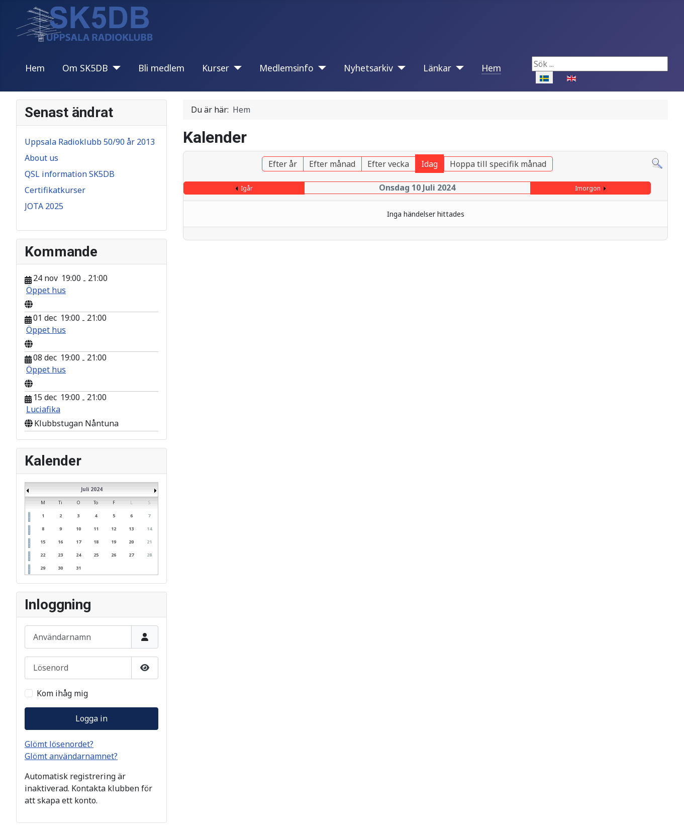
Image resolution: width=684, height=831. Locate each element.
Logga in (91, 718)
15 (42, 541)
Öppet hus (46, 290)
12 (113, 528)
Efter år (282, 163)
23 (60, 554)
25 (96, 554)
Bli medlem (161, 68)
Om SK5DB (85, 68)
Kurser (215, 68)
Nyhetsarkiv (368, 68)
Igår (247, 188)
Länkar (437, 68)
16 (60, 541)
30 (60, 568)
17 (78, 541)
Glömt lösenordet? (59, 744)
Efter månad (332, 163)
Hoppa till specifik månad (498, 163)
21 (149, 541)
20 (131, 541)
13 (131, 528)
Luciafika (43, 409)
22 (42, 554)
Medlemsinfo (286, 68)
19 (113, 541)
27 (131, 554)
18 (96, 541)
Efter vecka (388, 163)
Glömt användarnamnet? (71, 756)
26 (113, 554)
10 (78, 528)
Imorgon (588, 188)
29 (42, 568)
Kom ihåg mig (62, 693)
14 (149, 528)
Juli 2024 (92, 489)
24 (78, 554)
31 (78, 568)
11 (96, 528)
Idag (429, 163)
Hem (35, 68)
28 (149, 554)
